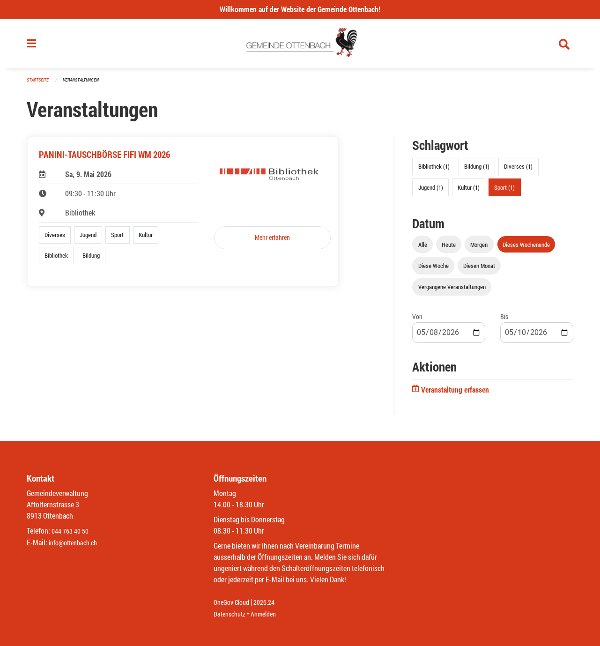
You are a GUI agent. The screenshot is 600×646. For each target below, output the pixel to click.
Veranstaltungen (84, 84)
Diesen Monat (479, 269)
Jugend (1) (430, 191)
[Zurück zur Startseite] (300, 45)
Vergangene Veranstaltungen (452, 290)
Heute (449, 248)
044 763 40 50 (72, 531)
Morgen (479, 248)
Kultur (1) (469, 191)
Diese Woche (433, 269)
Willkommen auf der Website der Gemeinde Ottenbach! (300, 9)
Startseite (39, 84)
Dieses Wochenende (526, 248)
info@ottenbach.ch (77, 543)
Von (417, 320)
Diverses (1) (518, 170)
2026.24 (271, 603)
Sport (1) (504, 191)
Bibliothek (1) (434, 170)
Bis (504, 320)
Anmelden (270, 614)
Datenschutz (232, 614)
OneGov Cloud (234, 603)
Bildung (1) (476, 170)
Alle (422, 248)
